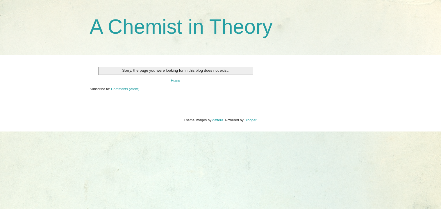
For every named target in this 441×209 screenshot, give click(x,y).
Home (175, 81)
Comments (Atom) (125, 89)
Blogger (250, 120)
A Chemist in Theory (181, 26)
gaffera (218, 120)
